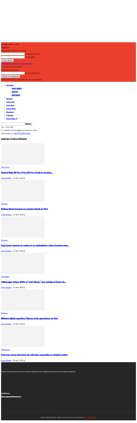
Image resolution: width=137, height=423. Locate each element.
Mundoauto (10, 112)
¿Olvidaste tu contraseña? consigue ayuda (16, 64)
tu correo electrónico (32, 73)
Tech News (17, 89)
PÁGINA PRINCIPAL (22, 133)
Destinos (16, 95)
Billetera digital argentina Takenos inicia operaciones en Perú (29, 319)
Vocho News (10, 105)
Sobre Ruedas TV (11, 119)
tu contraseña (30, 57)
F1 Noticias (9, 115)
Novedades (10, 85)
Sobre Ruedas (6, 178)
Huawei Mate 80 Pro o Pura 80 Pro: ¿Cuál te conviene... (27, 173)
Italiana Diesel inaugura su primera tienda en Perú (24, 209)
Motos (15, 92)
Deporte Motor (11, 108)
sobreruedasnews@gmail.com (11, 396)
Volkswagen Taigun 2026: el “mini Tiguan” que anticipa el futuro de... (33, 282)
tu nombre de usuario (33, 54)
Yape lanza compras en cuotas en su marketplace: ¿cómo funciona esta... (35, 246)
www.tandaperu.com (90, 417)
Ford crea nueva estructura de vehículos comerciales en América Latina (34, 355)
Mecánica (9, 98)
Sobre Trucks (10, 102)
